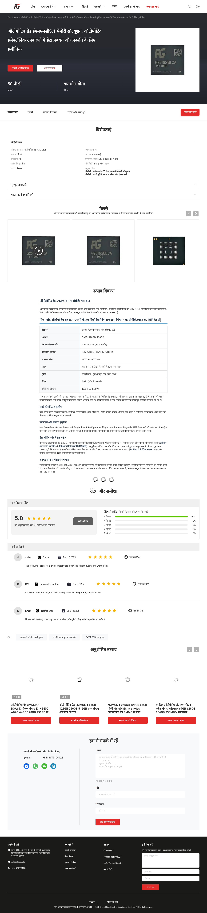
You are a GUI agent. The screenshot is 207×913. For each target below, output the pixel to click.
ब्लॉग (114, 6)
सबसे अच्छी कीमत (20, 68)
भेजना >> (150, 887)
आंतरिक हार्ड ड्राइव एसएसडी (64, 637)
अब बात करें (49, 68)
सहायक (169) (143, 584)
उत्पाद (16, 17)
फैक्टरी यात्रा (69, 856)
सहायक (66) (134, 557)
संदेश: (99, 750)
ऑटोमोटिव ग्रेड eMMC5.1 (32, 17)
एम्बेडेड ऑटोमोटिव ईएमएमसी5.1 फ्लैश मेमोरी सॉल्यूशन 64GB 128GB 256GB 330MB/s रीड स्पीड (175, 708)
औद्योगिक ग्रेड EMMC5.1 (113, 857)
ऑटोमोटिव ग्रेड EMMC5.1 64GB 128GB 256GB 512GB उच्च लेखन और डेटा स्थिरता (79, 708)
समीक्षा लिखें (83, 521)
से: (98, 788)
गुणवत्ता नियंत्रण (70, 862)
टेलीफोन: (100, 804)
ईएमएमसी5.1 (108, 850)
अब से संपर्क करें (107, 822)
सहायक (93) (138, 610)
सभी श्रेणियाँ (108, 869)
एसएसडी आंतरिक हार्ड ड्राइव (31, 637)
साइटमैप (92, 902)
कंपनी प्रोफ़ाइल (70, 850)
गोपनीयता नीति (112, 902)
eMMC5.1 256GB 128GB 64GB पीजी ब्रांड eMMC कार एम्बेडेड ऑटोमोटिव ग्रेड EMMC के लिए (127, 708)
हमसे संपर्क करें (70, 868)
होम (9, 17)
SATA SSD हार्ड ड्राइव (95, 637)
